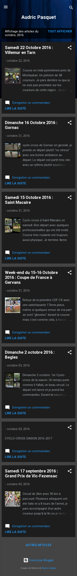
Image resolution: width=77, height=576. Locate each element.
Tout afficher (60, 31)
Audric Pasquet (38, 17)
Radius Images (49, 568)
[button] (69, 48)
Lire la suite (15, 108)
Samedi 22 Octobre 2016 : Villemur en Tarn (29, 50)
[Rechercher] (71, 8)
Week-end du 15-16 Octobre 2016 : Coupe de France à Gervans (31, 277)
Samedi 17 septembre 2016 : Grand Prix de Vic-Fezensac (31, 473)
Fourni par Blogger (38, 560)
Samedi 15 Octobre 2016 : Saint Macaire (29, 200)
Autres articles (38, 545)
